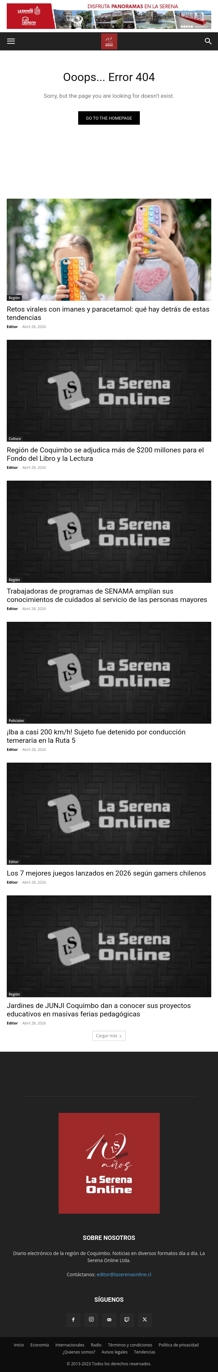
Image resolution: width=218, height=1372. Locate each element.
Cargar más (109, 1036)
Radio (96, 1345)
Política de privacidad (179, 1345)
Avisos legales (115, 1352)
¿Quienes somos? (79, 1352)
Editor (12, 326)
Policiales (16, 720)
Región (14, 297)
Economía (39, 1345)
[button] (11, 41)
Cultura (15, 438)
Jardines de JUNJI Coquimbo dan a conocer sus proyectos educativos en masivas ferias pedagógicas (99, 1010)
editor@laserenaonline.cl (124, 1274)
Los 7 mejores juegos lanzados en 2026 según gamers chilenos (106, 873)
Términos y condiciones (130, 1345)
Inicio (19, 1345)
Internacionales (69, 1345)
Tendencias (144, 1352)
